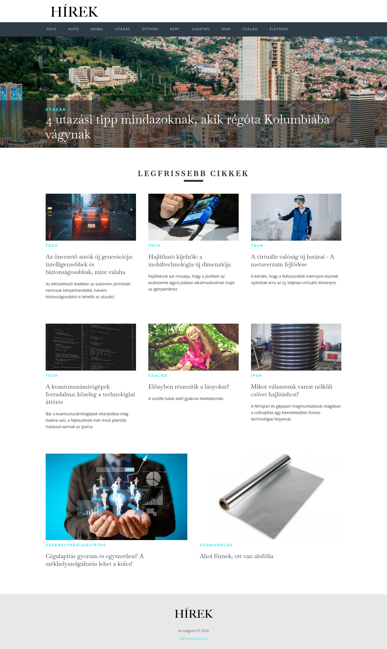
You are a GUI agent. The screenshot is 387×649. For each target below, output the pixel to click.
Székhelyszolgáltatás (76, 545)
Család (157, 375)
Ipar (256, 375)
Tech (52, 245)
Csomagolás (216, 545)
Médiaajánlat (193, 638)
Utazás (55, 109)
